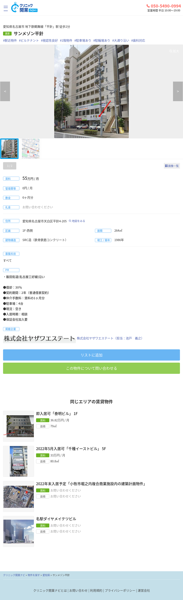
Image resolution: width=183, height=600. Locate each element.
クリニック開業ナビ (14, 575)
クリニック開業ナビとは (50, 590)
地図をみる (78, 221)
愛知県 (46, 575)
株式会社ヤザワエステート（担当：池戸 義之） (73, 338)
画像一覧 (173, 166)
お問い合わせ (78, 590)
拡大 (176, 51)
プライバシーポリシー (120, 590)
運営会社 (144, 590)
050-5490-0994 (164, 6)
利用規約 (96, 590)
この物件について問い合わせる (91, 368)
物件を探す (34, 575)
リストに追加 (91, 355)
